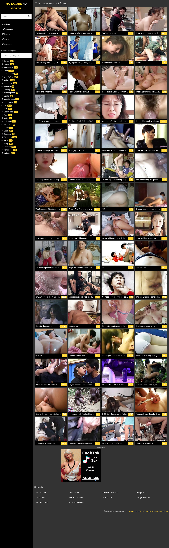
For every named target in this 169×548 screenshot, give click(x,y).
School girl (9, 83)
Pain (6, 109)
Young (7, 64)
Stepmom (9, 137)
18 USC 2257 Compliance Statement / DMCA (152, 511)
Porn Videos (74, 492)
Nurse (7, 128)
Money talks (9, 112)
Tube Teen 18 (42, 497)
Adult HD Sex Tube (110, 492)
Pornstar (8, 147)
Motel (6, 118)
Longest (7, 44)
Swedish (7, 86)
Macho (7, 96)
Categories (8, 29)
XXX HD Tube (42, 502)
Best (5, 39)
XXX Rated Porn (76, 502)
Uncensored (9, 74)
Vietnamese (9, 67)
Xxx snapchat (9, 93)
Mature (8, 80)
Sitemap (131, 511)
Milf (6, 105)
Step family (9, 77)
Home (6, 24)
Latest (6, 34)
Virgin (7, 140)
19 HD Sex (107, 497)
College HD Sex (143, 497)
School (7, 61)
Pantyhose (9, 150)
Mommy (8, 90)
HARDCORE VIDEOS (16, 6)
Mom (7, 131)
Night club (8, 124)
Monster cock (10, 99)
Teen (7, 70)
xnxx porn (140, 492)
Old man (8, 121)
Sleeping (8, 134)
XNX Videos (41, 492)
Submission (9, 102)
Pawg (7, 143)
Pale (6, 115)
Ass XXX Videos (76, 497)
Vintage (8, 153)
